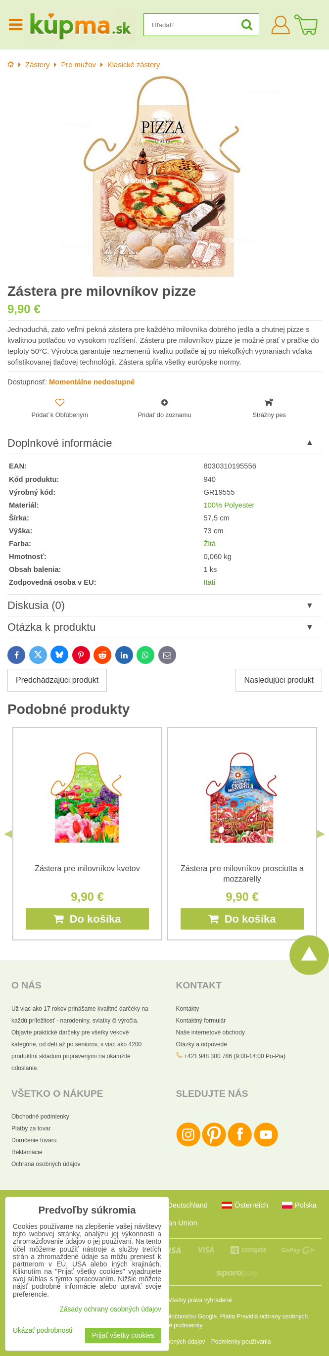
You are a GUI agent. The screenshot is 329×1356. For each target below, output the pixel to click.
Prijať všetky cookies (123, 1335)
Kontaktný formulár (201, 1020)
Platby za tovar (30, 1128)
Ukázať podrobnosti (42, 1330)
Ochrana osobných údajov (45, 1164)
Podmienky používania (241, 1341)
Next (321, 834)
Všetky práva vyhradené (200, 1300)
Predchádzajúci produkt (57, 680)
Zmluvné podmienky (175, 1325)
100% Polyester (228, 505)
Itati (209, 582)
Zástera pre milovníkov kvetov (87, 868)
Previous (8, 834)
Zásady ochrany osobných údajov (110, 1309)
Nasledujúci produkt (279, 680)
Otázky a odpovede (201, 1044)
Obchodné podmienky (40, 1116)
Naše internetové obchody (210, 1032)
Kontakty (187, 1008)
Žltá (209, 544)
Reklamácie (27, 1152)
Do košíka (87, 919)
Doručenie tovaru (33, 1140)
